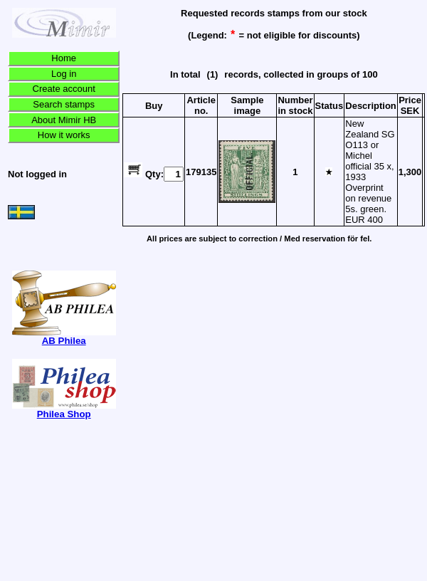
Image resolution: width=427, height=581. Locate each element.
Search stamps (64, 104)
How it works (64, 135)
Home (63, 58)
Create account (64, 88)
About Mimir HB (63, 120)
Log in (63, 73)
